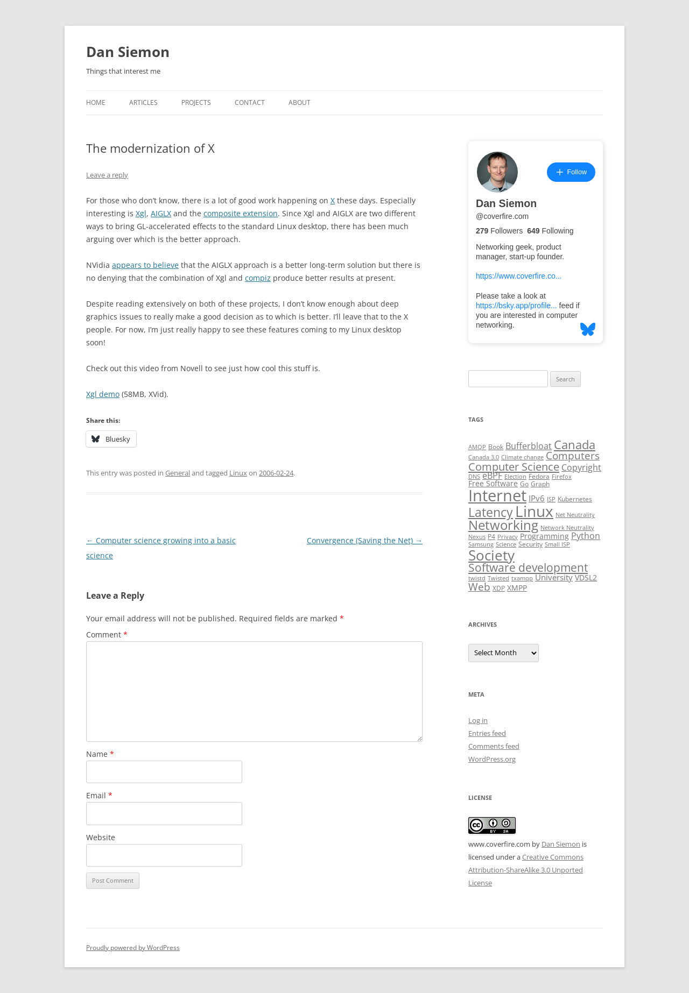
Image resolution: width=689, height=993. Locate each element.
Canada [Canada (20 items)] (574, 444)
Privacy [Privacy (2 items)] (507, 537)
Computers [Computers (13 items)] (573, 455)
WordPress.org (492, 759)
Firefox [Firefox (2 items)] (562, 476)
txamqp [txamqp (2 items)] (522, 578)
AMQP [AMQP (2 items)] (477, 447)
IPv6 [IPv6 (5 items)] (537, 498)
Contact (250, 102)
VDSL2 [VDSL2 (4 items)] (586, 578)
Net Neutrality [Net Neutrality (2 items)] (575, 515)
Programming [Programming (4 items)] (544, 536)
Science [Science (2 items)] (506, 544)
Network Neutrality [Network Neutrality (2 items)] (567, 527)
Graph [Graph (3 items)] (540, 483)
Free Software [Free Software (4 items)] (493, 483)
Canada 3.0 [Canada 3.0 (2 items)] (483, 457)
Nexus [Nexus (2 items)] (477, 537)
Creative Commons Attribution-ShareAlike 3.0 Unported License (525, 870)
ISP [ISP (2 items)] (551, 499)
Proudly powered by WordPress (133, 947)
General (177, 473)
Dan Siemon (128, 51)
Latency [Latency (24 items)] (490, 512)
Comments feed (493, 746)
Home (96, 102)
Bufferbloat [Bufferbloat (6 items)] (528, 446)
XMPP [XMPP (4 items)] (517, 588)
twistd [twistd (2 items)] (477, 578)
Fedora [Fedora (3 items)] (539, 476)
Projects (196, 102)
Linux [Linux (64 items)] (534, 511)
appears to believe (145, 265)
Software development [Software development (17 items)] (528, 567)
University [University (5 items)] (554, 577)
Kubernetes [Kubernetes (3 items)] (575, 498)
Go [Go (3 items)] (524, 483)
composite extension (240, 213)
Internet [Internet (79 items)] (497, 495)
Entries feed (487, 733)
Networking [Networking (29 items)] (503, 525)
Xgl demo (102, 394)
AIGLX (161, 213)
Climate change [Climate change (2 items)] (522, 457)
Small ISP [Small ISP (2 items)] (557, 544)
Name (100, 754)
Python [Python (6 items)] (585, 536)
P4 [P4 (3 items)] (491, 536)
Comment (107, 634)
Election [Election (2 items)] (515, 476)
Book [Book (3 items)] (495, 446)
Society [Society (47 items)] (491, 555)
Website (100, 837)
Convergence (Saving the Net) (365, 540)
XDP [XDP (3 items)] (499, 588)
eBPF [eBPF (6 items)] (492, 475)
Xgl (141, 213)
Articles (143, 102)
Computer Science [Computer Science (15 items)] (513, 466)
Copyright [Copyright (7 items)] (581, 467)
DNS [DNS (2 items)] (474, 476)
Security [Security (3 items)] (530, 544)
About (300, 102)
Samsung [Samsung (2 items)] (481, 544)
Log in (478, 720)
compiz (258, 278)
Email (99, 795)
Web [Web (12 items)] (479, 587)
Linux (238, 473)
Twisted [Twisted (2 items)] (498, 578)
